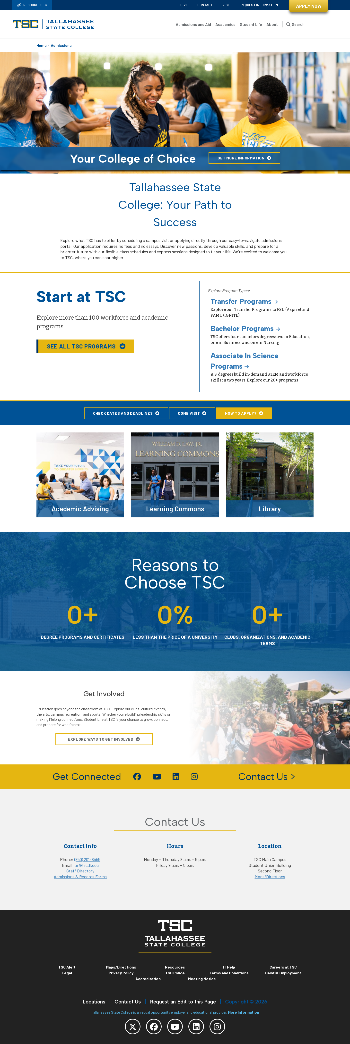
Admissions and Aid (193, 24)
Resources (30, 5)
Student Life (251, 24)
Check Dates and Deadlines (123, 413)
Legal (67, 972)
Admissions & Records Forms (80, 876)
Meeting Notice (202, 978)
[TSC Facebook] (154, 1026)
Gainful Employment (283, 972)
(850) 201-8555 (87, 859)
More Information (243, 1012)
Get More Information (241, 158)
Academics (225, 24)
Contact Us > (266, 776)
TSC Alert (67, 967)
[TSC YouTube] (175, 1026)
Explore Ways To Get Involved (100, 739)
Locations (94, 1002)
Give (184, 5)
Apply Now (309, 6)
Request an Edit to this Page (183, 1002)
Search (298, 24)
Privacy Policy (121, 972)
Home (41, 45)
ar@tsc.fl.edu (87, 865)
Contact (205, 5)
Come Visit (189, 413)
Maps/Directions (270, 876)
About (272, 24)
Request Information (259, 5)
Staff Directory (80, 870)
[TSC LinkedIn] (196, 1026)
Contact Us (127, 1002)
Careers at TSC (283, 967)
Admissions (61, 45)
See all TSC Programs (82, 346)
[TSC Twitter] (132, 1026)
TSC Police (175, 972)
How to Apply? (240, 413)
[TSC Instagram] (217, 1026)
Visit (226, 5)
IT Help (229, 967)
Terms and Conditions (229, 972)
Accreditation (148, 978)
